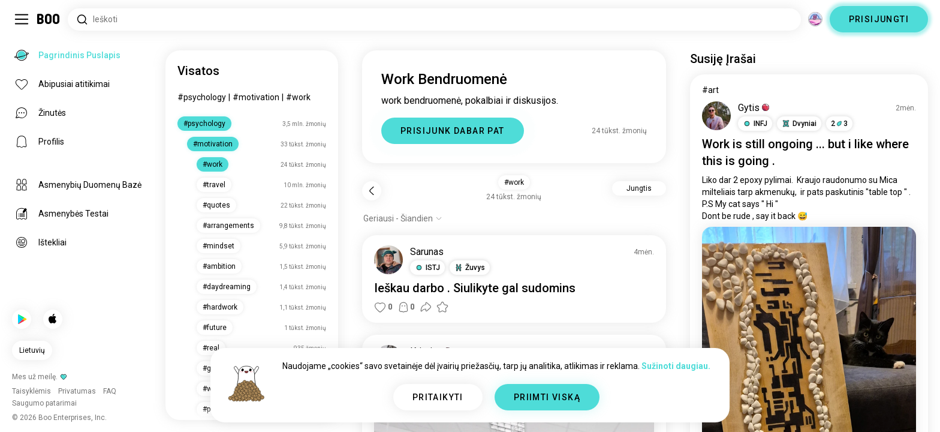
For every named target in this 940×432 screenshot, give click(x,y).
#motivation (256, 97)
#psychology (201, 97)
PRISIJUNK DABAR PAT (452, 131)
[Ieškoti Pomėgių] (434, 19)
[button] (427, 267)
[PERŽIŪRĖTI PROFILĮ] (388, 259)
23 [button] (839, 123)
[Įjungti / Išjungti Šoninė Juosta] (21, 19)
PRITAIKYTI (437, 397)
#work (298, 97)
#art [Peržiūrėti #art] (710, 90)
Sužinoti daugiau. (675, 366)
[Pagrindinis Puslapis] (49, 19)
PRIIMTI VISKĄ (547, 397)
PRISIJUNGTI (879, 19)
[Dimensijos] (815, 19)
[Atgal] (371, 190)
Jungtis (639, 188)
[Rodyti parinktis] (402, 218)
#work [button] (514, 182)
